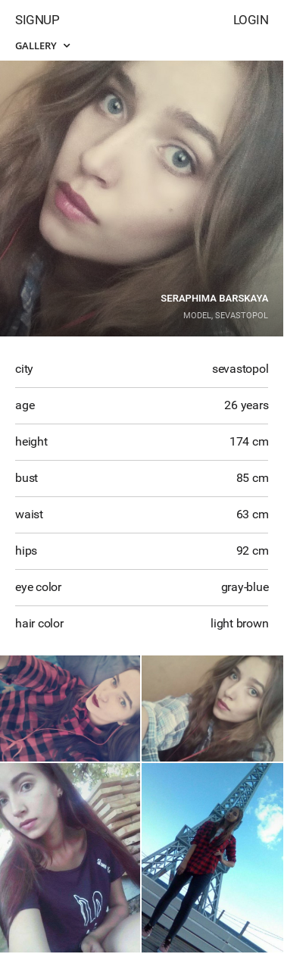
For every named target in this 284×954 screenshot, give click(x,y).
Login (251, 19)
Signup (37, 19)
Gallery (42, 45)
